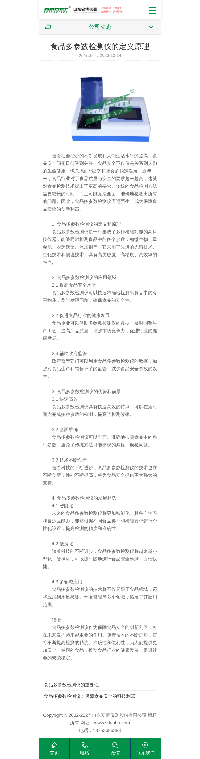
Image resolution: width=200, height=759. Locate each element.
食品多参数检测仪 (93, 201)
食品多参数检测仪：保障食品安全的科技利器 (89, 696)
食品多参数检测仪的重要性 (71, 684)
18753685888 (107, 730)
